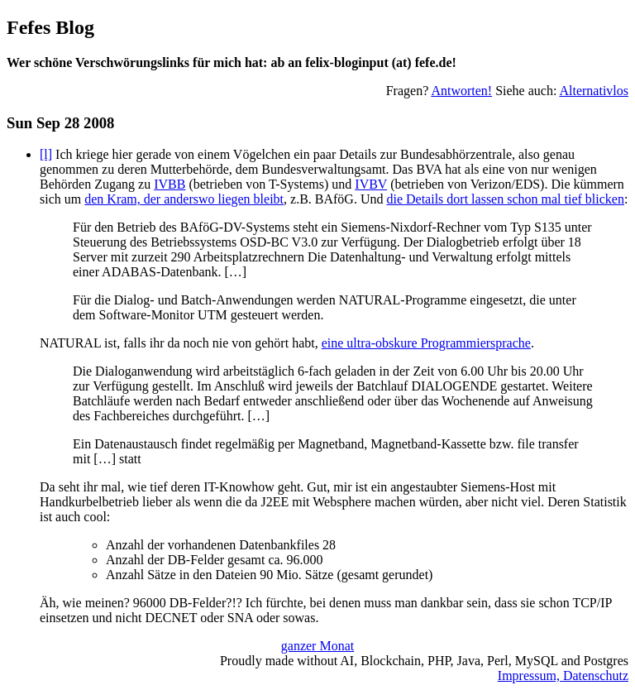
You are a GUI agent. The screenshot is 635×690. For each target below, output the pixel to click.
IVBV (371, 184)
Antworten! (461, 91)
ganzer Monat (317, 646)
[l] (46, 154)
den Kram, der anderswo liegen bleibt (184, 199)
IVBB (169, 184)
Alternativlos (593, 91)
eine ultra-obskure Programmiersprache (426, 343)
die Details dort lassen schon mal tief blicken (504, 199)
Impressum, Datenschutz (563, 675)
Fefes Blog (50, 27)
